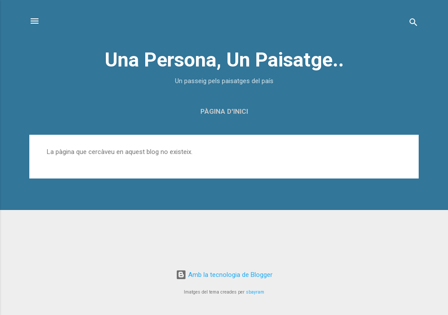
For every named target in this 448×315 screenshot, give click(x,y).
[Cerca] (413, 23)
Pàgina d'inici (224, 112)
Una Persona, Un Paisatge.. (224, 59)
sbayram (255, 292)
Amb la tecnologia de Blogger (224, 275)
